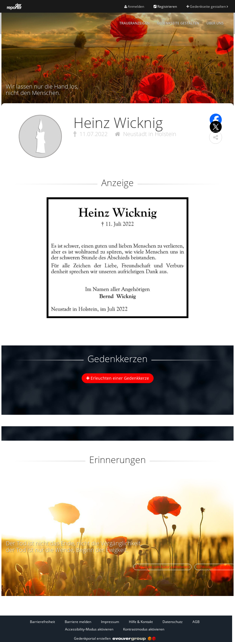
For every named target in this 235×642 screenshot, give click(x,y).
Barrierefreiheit (42, 621)
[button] (215, 137)
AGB (196, 621)
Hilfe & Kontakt (141, 621)
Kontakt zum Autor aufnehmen (162, 566)
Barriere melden (78, 621)
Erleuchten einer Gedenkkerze (117, 378)
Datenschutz (173, 621)
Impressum (110, 621)
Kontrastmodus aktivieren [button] (143, 629)
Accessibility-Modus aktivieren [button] (89, 629)
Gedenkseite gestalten (207, 6)
